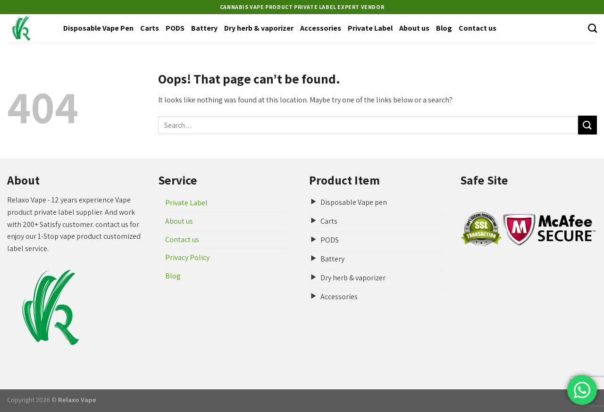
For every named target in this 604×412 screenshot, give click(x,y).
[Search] (592, 28)
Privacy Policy (187, 257)
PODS (175, 28)
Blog (444, 28)
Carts (149, 28)
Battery (204, 28)
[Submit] (587, 125)
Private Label (370, 28)
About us (414, 28)
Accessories (320, 28)
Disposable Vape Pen (98, 28)
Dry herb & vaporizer (259, 28)
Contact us (477, 28)
